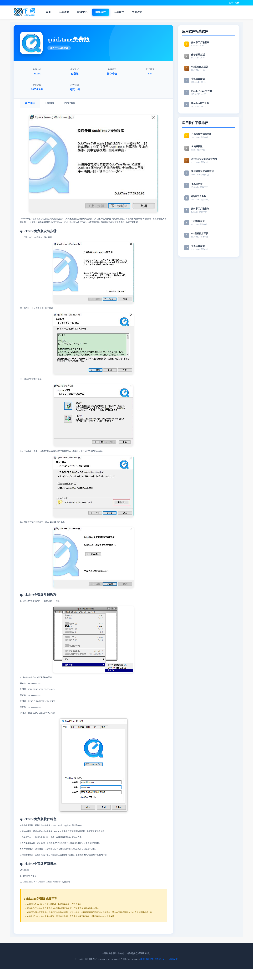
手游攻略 (141, 11)
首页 (49, 11)
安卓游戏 (66, 11)
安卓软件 (122, 11)
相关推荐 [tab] (71, 102)
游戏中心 (84, 11)
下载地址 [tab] (51, 102)
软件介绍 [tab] (30, 102)
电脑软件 (103, 11)
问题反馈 (173, 959)
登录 (231, 2)
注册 (237, 2)
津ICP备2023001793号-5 (152, 959)
